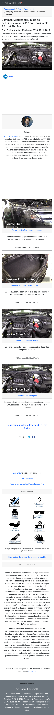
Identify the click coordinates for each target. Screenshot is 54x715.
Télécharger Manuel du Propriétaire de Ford (27, 484)
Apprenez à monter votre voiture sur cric (27, 285)
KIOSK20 (31, 671)
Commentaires (27, 478)
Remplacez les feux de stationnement (27, 230)
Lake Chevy (17, 473)
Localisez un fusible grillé (27, 396)
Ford (19, 9)
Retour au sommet (27, 684)
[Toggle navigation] (49, 3)
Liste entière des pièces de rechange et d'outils (27, 557)
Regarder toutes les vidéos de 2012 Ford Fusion (27, 427)
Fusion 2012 (29, 9)
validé (8, 76)
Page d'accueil (9, 9)
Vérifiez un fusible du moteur (27, 340)
